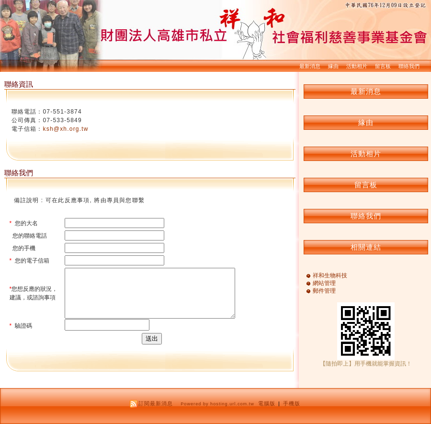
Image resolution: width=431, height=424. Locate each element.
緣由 (333, 66)
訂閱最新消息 (155, 403)
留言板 (383, 66)
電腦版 (266, 403)
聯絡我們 (409, 66)
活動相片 (356, 66)
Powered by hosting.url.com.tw (217, 403)
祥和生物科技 (330, 275)
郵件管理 (324, 290)
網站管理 (324, 283)
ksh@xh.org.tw (66, 129)
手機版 (291, 403)
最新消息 (309, 66)
